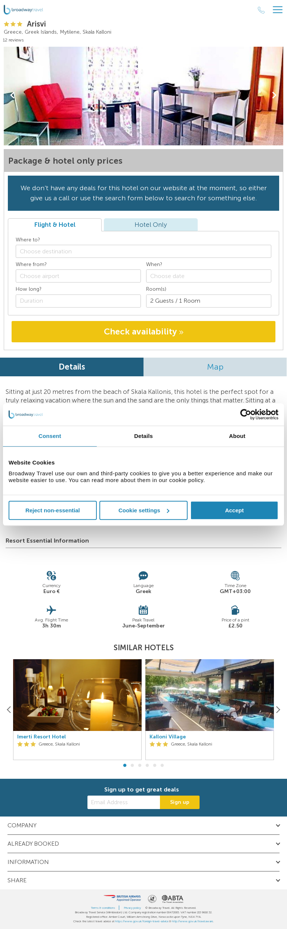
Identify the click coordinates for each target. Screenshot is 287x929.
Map (215, 367)
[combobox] (143, 251)
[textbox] (147, 251)
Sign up (179, 802)
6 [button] (162, 765)
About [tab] (237, 436)
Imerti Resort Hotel (41, 737)
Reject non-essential (52, 510)
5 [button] (154, 765)
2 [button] (132, 765)
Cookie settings (143, 510)
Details (72, 367)
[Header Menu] (277, 10)
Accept (234, 510)
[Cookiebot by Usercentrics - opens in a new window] (245, 414)
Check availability (143, 331)
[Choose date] (208, 276)
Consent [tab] (49, 436)
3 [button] (140, 765)
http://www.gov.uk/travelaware (192, 921)
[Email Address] (123, 802)
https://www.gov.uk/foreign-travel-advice (142, 921)
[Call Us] (261, 10)
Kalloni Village (167, 737)
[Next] (277, 709)
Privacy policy (132, 908)
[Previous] (9, 709)
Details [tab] (143, 436)
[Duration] (78, 301)
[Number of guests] (208, 301)
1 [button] (125, 765)
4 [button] (147, 765)
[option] (77, 709)
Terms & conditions (103, 908)
